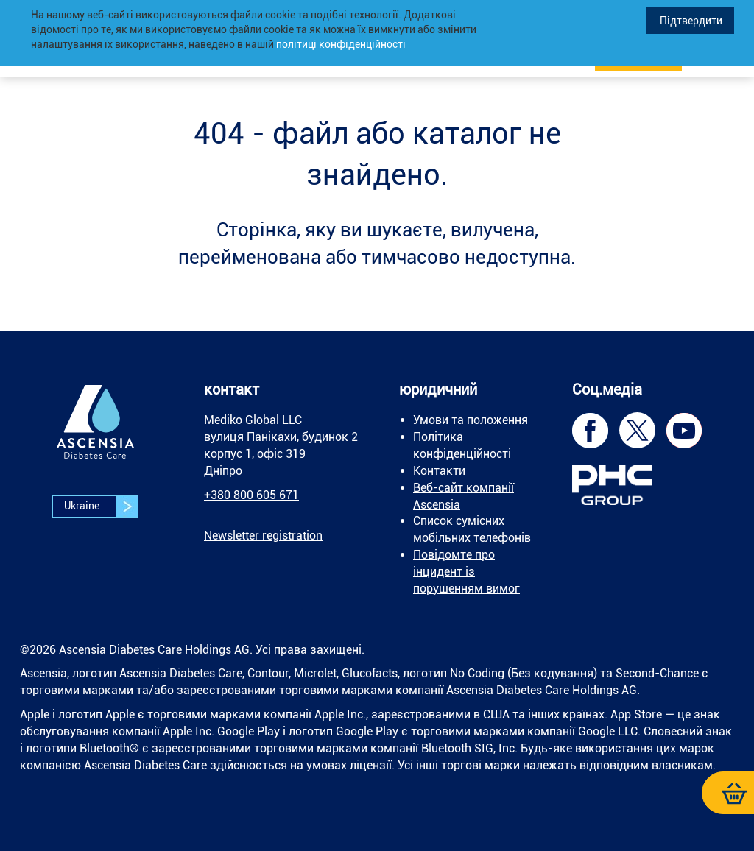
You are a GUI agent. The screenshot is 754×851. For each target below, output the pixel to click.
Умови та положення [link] (470, 420)
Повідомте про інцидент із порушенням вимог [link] (466, 572)
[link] (96, 432)
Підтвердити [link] (690, 21)
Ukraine (101, 506)
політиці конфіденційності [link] (341, 44)
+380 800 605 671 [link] (251, 495)
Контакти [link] (439, 471)
